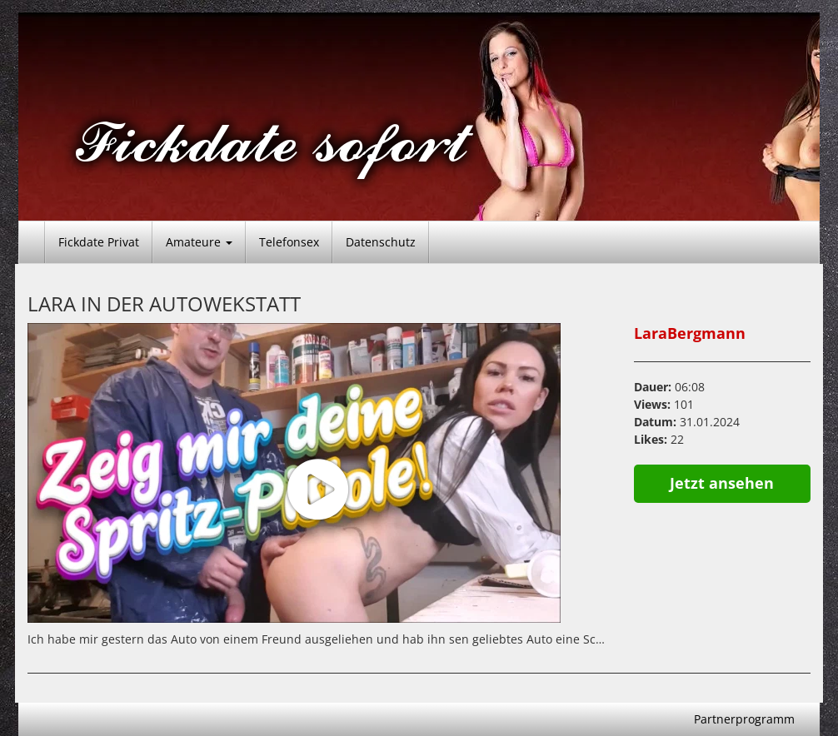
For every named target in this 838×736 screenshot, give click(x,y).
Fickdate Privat (98, 242)
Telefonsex (289, 242)
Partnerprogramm (744, 719)
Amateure (199, 242)
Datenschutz (381, 242)
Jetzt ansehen (722, 483)
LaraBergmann (690, 333)
